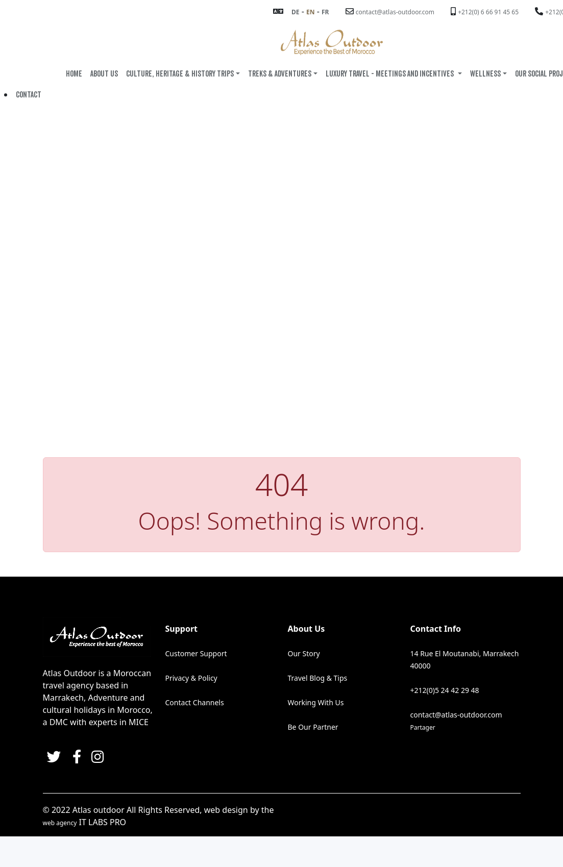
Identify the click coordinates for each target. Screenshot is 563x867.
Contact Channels (194, 702)
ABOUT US (104, 74)
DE (295, 12)
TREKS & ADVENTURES (279, 74)
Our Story (304, 653)
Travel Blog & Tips (318, 677)
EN (310, 12)
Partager (422, 727)
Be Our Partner (313, 726)
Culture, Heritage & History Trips (180, 74)
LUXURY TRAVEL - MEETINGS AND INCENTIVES (390, 74)
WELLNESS (485, 74)
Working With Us (316, 702)
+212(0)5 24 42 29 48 (444, 690)
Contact (28, 95)
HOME (74, 74)
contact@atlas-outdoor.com (395, 12)
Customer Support (196, 653)
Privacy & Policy (191, 677)
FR (325, 12)
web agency (60, 822)
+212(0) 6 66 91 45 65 (488, 12)
